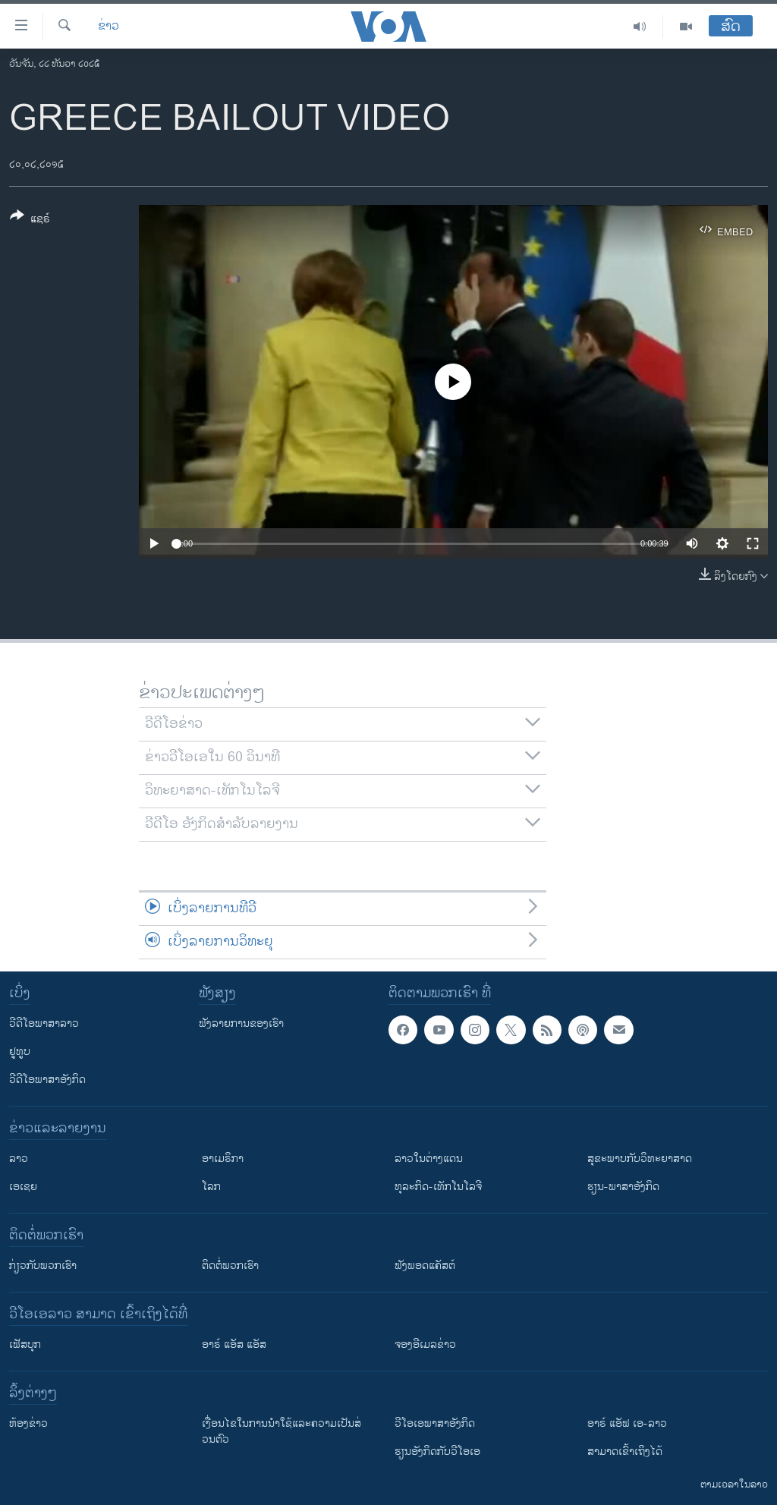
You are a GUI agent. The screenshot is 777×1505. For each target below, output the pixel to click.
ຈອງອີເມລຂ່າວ (425, 1344)
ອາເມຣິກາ (223, 1159)
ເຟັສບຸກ (25, 1344)
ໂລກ (211, 1187)
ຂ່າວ (108, 26)
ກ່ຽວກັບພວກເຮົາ (43, 1266)
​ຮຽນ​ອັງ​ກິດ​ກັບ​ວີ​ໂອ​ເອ (437, 1451)
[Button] (30, 220)
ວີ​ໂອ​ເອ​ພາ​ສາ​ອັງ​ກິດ (435, 1423)
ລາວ (18, 1159)
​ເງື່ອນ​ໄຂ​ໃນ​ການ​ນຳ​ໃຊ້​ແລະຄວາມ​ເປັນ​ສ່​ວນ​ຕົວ (281, 1431)
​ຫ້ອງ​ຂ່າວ (28, 1423)
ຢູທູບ (19, 1051)
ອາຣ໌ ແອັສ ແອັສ (234, 1344)
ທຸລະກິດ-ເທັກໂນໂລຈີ (438, 1187)
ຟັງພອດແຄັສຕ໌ (425, 1266)
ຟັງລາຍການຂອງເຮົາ (241, 1023)
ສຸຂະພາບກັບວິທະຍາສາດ (639, 1159)
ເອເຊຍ (23, 1187)
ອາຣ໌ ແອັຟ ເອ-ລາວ (627, 1423)
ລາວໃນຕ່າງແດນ (429, 1159)
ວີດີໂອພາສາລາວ (44, 1023)
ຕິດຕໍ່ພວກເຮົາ (230, 1266)
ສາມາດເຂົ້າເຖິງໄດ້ (624, 1451)
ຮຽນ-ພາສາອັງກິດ (623, 1187)
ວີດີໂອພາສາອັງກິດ (47, 1080)
